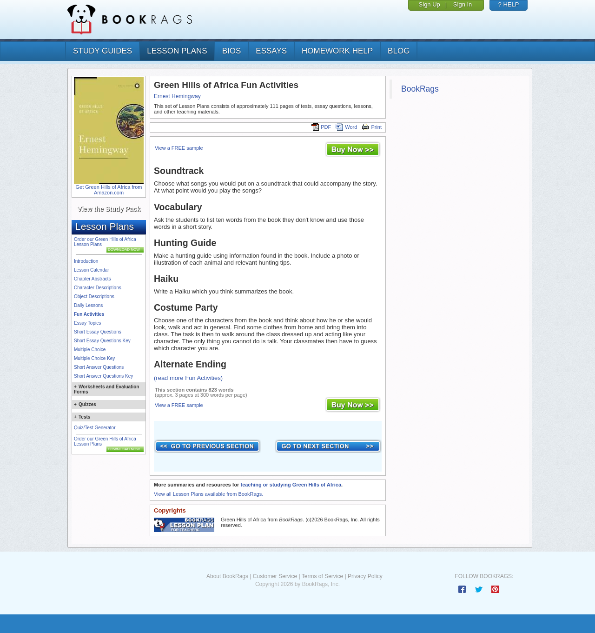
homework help (337, 51)
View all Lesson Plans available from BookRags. (208, 494)
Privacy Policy (365, 576)
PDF (321, 127)
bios (231, 51)
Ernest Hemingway (177, 96)
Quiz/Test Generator (94, 427)
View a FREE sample (179, 148)
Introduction (86, 261)
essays (271, 51)
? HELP (508, 4)
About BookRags (227, 576)
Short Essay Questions (97, 331)
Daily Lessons (88, 305)
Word (346, 127)
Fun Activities (89, 314)
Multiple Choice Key (94, 358)
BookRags (420, 88)
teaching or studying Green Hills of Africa (290, 484)
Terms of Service (322, 576)
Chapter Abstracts (92, 278)
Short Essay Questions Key (102, 340)
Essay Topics (87, 323)
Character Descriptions (97, 287)
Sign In (462, 4)
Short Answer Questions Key (103, 376)
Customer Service (275, 576)
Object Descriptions (94, 296)
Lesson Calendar (91, 270)
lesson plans (177, 51)
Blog (399, 51)
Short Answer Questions (99, 367)
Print (372, 127)
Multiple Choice (90, 349)
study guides (102, 51)
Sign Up (429, 4)
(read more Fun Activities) (188, 377)
